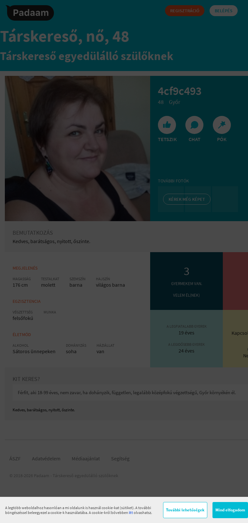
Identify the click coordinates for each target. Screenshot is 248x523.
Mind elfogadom (230, 510)
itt (131, 512)
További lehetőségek (185, 510)
